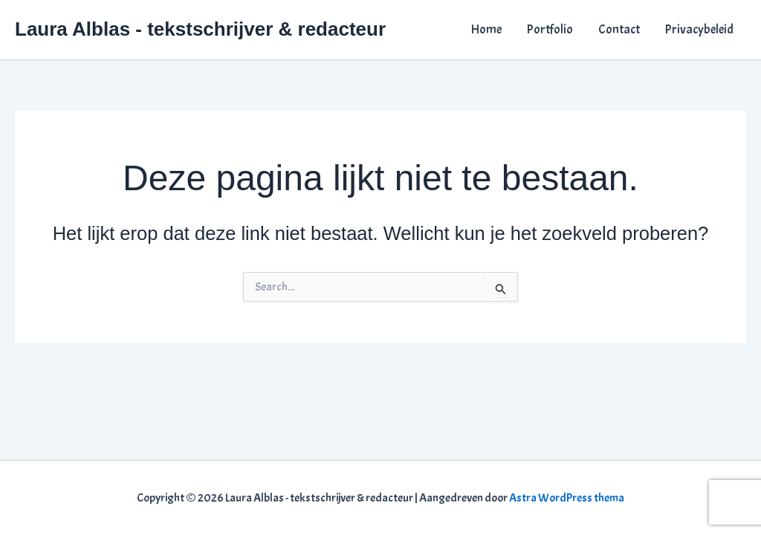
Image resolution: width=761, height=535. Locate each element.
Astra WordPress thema (566, 497)
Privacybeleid (699, 29)
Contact (619, 29)
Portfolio (550, 29)
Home (486, 29)
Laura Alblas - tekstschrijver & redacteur (200, 29)
